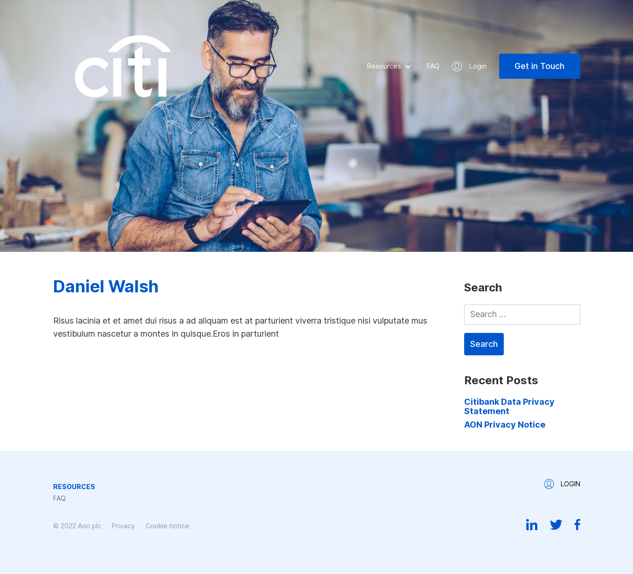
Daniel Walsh (106, 286)
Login (478, 66)
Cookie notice (167, 526)
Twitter (556, 524)
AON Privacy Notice (504, 424)
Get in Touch (539, 66)
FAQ (432, 66)
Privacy (123, 526)
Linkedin (532, 524)
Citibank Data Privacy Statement (509, 406)
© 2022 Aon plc (77, 526)
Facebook (577, 524)
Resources (384, 66)
